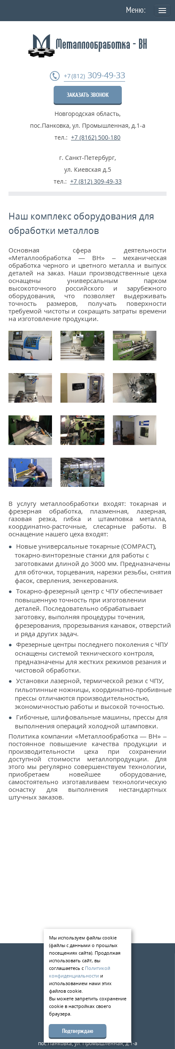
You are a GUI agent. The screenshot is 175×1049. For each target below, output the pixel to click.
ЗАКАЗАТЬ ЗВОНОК (88, 95)
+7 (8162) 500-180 (95, 137)
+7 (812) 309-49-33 (96, 181)
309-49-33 (94, 75)
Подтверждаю (77, 1031)
